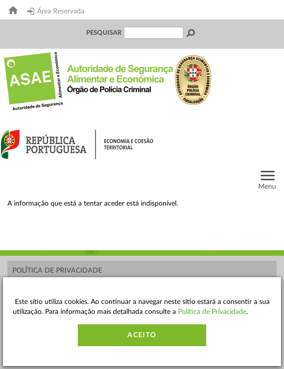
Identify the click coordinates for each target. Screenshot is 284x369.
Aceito (141, 335)
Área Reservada (55, 11)
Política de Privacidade (57, 270)
